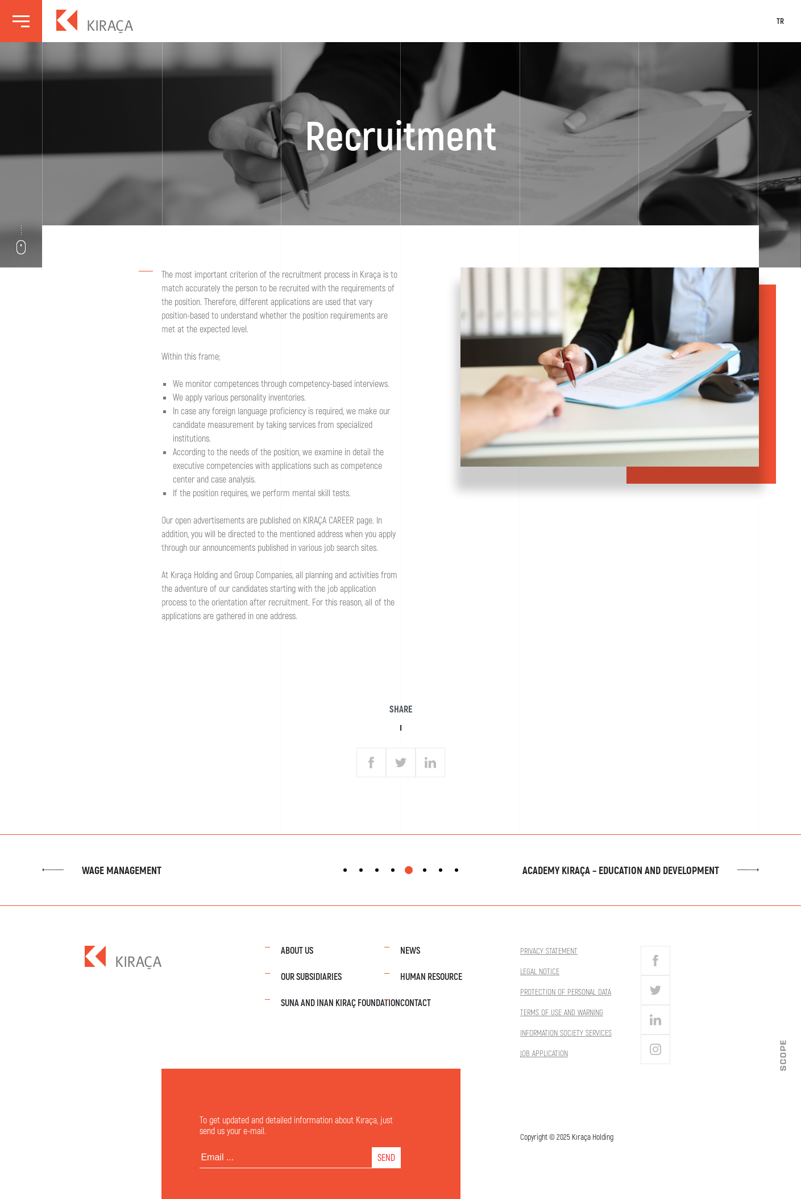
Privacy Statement (549, 950)
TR (780, 21)
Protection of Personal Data (565, 991)
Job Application (544, 1053)
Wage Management (101, 870)
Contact (415, 1002)
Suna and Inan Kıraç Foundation (340, 1002)
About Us (297, 950)
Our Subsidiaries (311, 976)
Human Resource (431, 976)
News (410, 950)
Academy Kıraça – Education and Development (640, 870)
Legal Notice (539, 971)
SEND (386, 1157)
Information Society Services (566, 1032)
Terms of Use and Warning (561, 1012)
